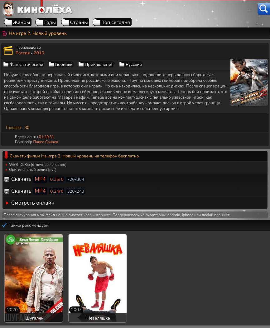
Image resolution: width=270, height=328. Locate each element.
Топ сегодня (116, 22)
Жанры (21, 22)
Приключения (99, 64)
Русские (134, 64)
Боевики (64, 64)
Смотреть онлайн (33, 202)
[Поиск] (264, 9)
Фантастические (26, 64)
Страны (79, 22)
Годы (50, 22)
